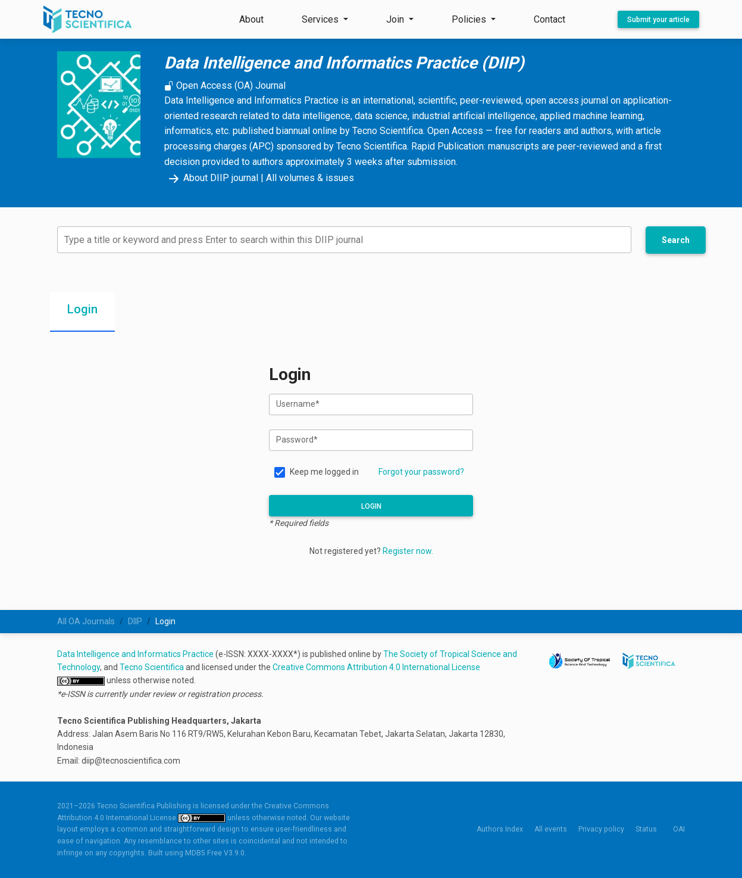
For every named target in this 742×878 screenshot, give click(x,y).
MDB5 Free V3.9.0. (215, 853)
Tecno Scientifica (152, 667)
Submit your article (658, 19)
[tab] (82, 312)
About (251, 19)
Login (371, 506)
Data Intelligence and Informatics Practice (135, 654)
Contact (549, 19)
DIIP (135, 621)
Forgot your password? (421, 472)
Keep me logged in (324, 472)
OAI (679, 829)
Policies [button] (470, 19)
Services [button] (321, 19)
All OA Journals (86, 621)
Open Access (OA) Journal (225, 85)
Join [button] (396, 19)
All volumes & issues (310, 177)
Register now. (408, 551)
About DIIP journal (211, 177)
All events (550, 829)
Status (646, 829)
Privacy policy (601, 829)
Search (676, 240)
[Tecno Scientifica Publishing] (88, 19)
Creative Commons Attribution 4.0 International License (376, 667)
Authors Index (500, 829)
